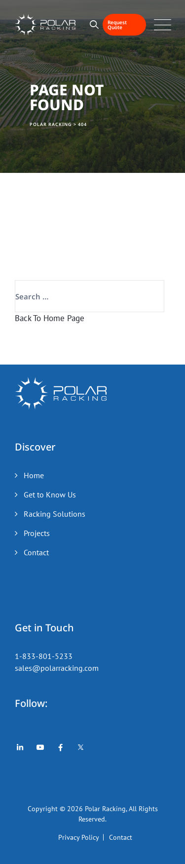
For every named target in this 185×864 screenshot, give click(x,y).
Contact (36, 552)
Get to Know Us (50, 494)
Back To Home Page (49, 318)
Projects (37, 533)
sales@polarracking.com (57, 668)
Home (34, 475)
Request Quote (117, 25)
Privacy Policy (78, 837)
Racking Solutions (54, 514)
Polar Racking (105, 808)
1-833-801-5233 (44, 656)
